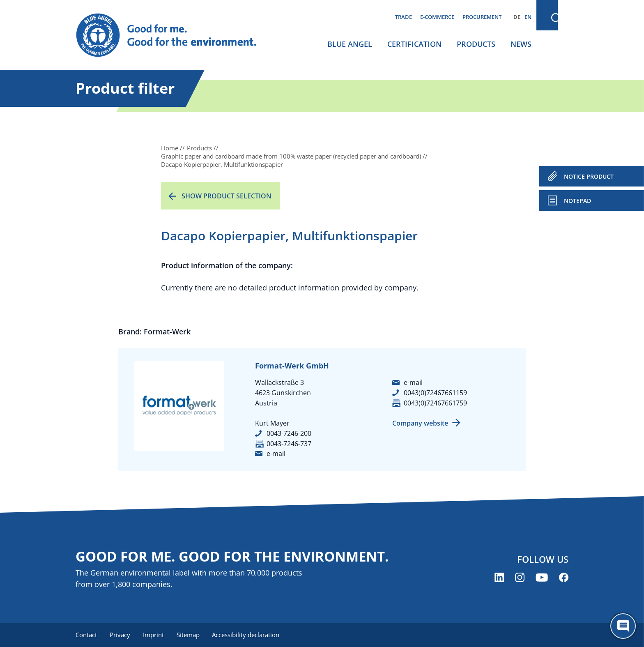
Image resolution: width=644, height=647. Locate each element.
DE (516, 17)
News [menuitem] (521, 44)
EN (527, 17)
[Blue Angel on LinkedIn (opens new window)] (499, 578)
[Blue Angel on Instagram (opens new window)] (519, 578)
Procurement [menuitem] (481, 17)
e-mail (276, 453)
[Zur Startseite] (174, 35)
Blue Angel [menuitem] (349, 44)
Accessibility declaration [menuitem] (247, 635)
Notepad (577, 201)
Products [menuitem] (476, 44)
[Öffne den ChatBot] (623, 626)
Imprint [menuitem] (154, 635)
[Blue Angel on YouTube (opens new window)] (542, 578)
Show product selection (226, 195)
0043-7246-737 (289, 443)
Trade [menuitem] (403, 17)
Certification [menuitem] (414, 44)
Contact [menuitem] (86, 635)
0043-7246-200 (289, 433)
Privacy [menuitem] (120, 635)
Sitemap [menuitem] (189, 635)
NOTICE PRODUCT (589, 176)
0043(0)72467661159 (435, 392)
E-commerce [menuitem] (437, 17)
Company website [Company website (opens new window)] (420, 423)
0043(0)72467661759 (435, 403)
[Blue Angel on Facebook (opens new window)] (563, 578)
